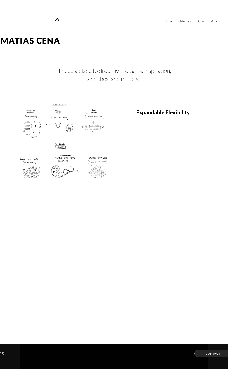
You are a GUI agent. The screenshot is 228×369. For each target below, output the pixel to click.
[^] (58, 21)
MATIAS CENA (30, 40)
